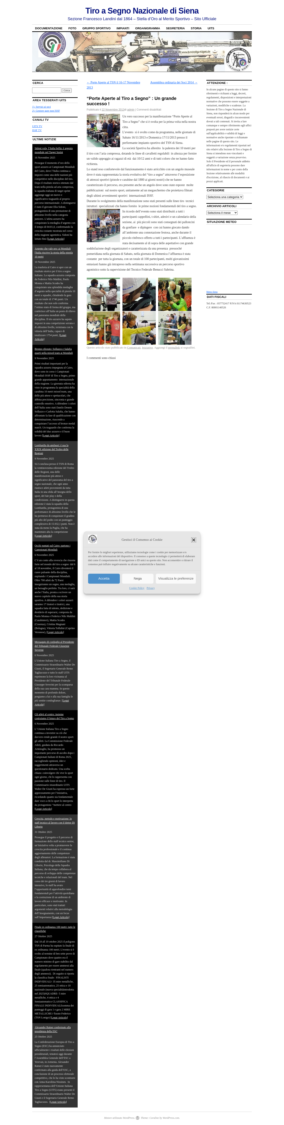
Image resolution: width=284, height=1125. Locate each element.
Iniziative (147, 347)
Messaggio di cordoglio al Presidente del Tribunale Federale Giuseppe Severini (54, 646)
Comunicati (134, 347)
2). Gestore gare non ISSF (46, 110)
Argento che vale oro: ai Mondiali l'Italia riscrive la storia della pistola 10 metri (54, 252)
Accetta (103, 578)
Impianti (122, 28)
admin (130, 109)
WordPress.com (171, 1117)
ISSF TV (37, 130)
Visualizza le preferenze (175, 578)
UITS (211, 28)
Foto (72, 28)
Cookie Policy (136, 588)
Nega (138, 578)
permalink (174, 347)
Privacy (151, 588)
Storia (196, 28)
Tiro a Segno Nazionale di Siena (142, 10)
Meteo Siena (211, 292)
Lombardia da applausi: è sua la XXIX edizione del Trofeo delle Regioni (52, 449)
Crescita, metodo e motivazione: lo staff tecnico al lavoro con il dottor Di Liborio (55, 822)
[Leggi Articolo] (55, 238)
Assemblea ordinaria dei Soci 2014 (173, 82)
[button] (193, 540)
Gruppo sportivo (96, 28)
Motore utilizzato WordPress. (119, 1117)
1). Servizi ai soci (41, 106)
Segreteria (175, 28)
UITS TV (37, 126)
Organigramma (147, 28)
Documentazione (48, 28)
